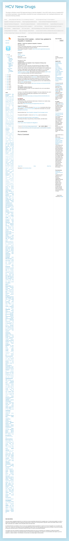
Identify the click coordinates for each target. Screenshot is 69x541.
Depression (7, 207)
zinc (6, 512)
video (7, 505)
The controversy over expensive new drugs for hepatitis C (59, 114)
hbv (10, 443)
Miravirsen (7, 325)
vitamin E (12, 507)
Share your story (36, 107)
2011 (8, 87)
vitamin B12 (11, 506)
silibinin (12, 486)
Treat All (12, 389)
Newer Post (20, 166)
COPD (13, 197)
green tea (8, 442)
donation (12, 426)
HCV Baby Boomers (9, 258)
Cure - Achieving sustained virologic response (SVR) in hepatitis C (18, 26)
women (12, 511)
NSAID (12, 329)
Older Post (49, 166)
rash (9, 474)
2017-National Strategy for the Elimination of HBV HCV (9, 156)
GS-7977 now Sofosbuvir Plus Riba (9, 227)
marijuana (7, 458)
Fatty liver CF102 (11, 218)
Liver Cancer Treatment (9, 306)
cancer (12, 405)
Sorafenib (9, 380)
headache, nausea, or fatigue (23, 71)
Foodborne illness (9, 219)
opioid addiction (9, 471)
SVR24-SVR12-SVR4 (9, 367)
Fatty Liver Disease (58, 69)
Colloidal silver (11, 198)
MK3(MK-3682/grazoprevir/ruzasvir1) (9, 316)
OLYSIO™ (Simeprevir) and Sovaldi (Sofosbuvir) (9, 336)
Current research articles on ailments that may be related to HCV (49, 30)
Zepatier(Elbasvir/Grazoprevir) (56, 24)
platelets (6, 473)
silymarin (6, 487)
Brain (11, 195)
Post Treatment (11, 358)
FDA (8, 213)
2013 (8, 84)
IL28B (12, 299)
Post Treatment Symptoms (9, 359)
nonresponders (8, 466)
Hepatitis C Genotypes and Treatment (12, 21)
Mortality (9, 326)
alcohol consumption (9, 400)
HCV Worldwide (9, 266)
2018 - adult (12, 175)
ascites (10, 403)
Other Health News (9, 349)
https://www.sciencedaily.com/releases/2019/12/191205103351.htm (36, 95)
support (7, 492)
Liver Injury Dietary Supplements (9, 310)
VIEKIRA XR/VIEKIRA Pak (42, 24)
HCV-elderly (57, 70)
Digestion (12, 207)
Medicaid (12, 319)
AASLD (19, 54)
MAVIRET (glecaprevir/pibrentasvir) (9, 314)
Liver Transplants (58, 68)
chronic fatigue (8, 408)
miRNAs (9, 460)
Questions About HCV (9, 360)
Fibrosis (56, 64)
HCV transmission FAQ (9, 280)
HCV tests (11, 279)
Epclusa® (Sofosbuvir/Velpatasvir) (11, 24)
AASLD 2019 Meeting (25, 127)
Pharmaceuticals (9, 356)
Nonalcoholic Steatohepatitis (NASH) (8, 333)
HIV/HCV (7, 293)
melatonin (9, 459)
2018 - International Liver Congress (9, 174)
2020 (8, 54)
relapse (6, 478)
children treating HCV (9, 406)
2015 (8, 81)
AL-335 (12, 188)
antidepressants (11, 402)
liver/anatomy (7, 457)
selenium (12, 482)
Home (5, 19)
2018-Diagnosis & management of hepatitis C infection (9, 183)
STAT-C (12, 366)
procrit (6, 474)
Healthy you (11, 298)
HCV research (8, 278)
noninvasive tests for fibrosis (9, 465)
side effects (8, 484)
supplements (11, 491)
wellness (7, 511)
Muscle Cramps (8, 329)
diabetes (12, 422)
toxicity (6, 496)
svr (10, 493)
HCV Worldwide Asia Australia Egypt (9, 267)
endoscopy (7, 428)
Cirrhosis (57, 65)
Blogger (61, 196)
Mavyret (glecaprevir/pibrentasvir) (29, 21)
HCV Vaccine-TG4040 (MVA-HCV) (9, 264)
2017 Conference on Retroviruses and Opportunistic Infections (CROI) (9, 108)
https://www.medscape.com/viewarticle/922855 (41, 83)
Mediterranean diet (9, 321)
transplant (8, 500)
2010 (8, 89)
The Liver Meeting (21, 55)
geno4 (12, 431)
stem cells (11, 489)
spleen (9, 488)
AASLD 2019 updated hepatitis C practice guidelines (37, 127)
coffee (12, 416)
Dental (13, 206)
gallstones (12, 429)
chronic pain (11, 409)
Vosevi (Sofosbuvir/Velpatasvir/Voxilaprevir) (48, 21)
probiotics (12, 473)
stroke (22, 82)
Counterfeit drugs (9, 201)
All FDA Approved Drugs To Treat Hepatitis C (45, 19)
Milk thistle (9, 323)
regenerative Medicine (9, 477)
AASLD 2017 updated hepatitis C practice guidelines (9, 187)
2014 (8, 82)
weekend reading (9, 510)
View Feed (7, 40)
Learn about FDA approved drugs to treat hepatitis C (28, 117)
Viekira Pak (11, 391)
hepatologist (12, 444)
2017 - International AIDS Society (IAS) (9, 102)
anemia (6, 402)
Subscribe (7, 42)
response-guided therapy (9, 480)
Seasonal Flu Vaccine (9, 368)
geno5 (6, 433)
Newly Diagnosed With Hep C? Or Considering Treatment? (21, 19)
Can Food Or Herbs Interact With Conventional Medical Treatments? (42, 33)
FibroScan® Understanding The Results (53, 26)
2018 (8, 76)
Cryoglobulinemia (8, 202)
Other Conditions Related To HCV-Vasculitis (9, 348)
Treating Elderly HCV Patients (10, 30)
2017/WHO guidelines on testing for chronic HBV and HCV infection (9, 164)
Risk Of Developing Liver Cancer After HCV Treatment (43, 28)
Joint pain (12, 302)
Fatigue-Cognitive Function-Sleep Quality (9, 214)
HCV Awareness (9, 253)
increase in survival (27, 80)
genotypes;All (8, 435)
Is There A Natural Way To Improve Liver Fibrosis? (15, 33)
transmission (8, 497)
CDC (10, 197)
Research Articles (58, 63)
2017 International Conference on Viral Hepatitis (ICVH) (9, 123)
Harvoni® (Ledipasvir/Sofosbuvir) (28, 24)
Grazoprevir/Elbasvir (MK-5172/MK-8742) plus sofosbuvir (9, 244)
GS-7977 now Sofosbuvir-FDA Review (9, 231)
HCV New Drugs (20, 6)
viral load (12, 505)
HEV (13, 290)
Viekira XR (11, 394)
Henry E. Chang (60, 103)
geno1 (6, 430)
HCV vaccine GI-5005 (9, 281)
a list (56, 95)
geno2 (12, 430)
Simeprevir (7, 369)
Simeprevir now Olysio (9, 372)
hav (11, 442)
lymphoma (12, 457)
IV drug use (9, 300)
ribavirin (6, 482)
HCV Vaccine (8, 263)
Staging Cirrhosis (16, 28)
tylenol (12, 501)
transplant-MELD (8, 501)
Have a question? (21, 107)
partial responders (9, 472)
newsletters (49, 127)
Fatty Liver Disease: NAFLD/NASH (26, 30)
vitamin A (7, 506)
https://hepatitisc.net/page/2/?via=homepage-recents (37, 112)
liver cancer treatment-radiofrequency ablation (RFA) (9, 451)
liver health (11, 456)
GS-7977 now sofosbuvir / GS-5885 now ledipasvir (9, 237)
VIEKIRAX (6, 390)
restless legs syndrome (9, 481)
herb (6, 445)
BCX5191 (12, 192)
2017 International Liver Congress (9, 129)
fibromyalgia (7, 429)
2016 (8, 79)
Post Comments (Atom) (27, 168)
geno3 (6, 431)
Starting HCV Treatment (9, 382)
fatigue (12, 428)
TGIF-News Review (9, 384)
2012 (8, 86)
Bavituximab (7, 193)
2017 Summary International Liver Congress (9, 140)
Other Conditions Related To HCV (9, 344)
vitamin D (7, 507)
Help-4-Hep (35, 114)
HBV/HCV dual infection (9, 246)
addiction (7, 399)
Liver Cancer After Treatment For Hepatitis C (28, 122)
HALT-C (12, 245)
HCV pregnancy (11, 277)
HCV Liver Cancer (26, 28)
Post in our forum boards (29, 108)
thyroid (12, 494)
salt (9, 482)
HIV (6, 292)
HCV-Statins (7, 288)
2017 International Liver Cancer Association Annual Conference (9, 126)
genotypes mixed (11, 434)
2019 (8, 74)
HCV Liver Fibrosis (38, 26)
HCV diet (11, 274)
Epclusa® (12, 209)
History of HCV (8, 299)
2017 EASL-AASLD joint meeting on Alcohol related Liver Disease (9, 99)
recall (13, 474)
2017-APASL (7, 154)
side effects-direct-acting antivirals (9, 485)
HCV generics (8, 276)
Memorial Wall (7, 322)
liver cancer (34, 76)
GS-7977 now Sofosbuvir (9, 222)
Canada (6, 198)
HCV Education (58, 62)
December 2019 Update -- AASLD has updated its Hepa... (10, 64)
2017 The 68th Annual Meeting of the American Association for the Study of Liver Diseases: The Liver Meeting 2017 (9, 146)
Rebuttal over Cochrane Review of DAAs (9, 363)
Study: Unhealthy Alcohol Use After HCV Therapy (10, 59)
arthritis (6, 403)
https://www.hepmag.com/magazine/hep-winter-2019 (33, 103)
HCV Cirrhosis (7, 28)
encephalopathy (8, 427)
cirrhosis (7, 410)
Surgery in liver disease (9, 383)
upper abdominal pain (9, 502)
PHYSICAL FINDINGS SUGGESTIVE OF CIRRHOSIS (9, 352)
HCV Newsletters (58, 78)
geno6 (9, 433)
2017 (8, 78)
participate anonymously (22, 109)
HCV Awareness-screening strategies (9, 255)
